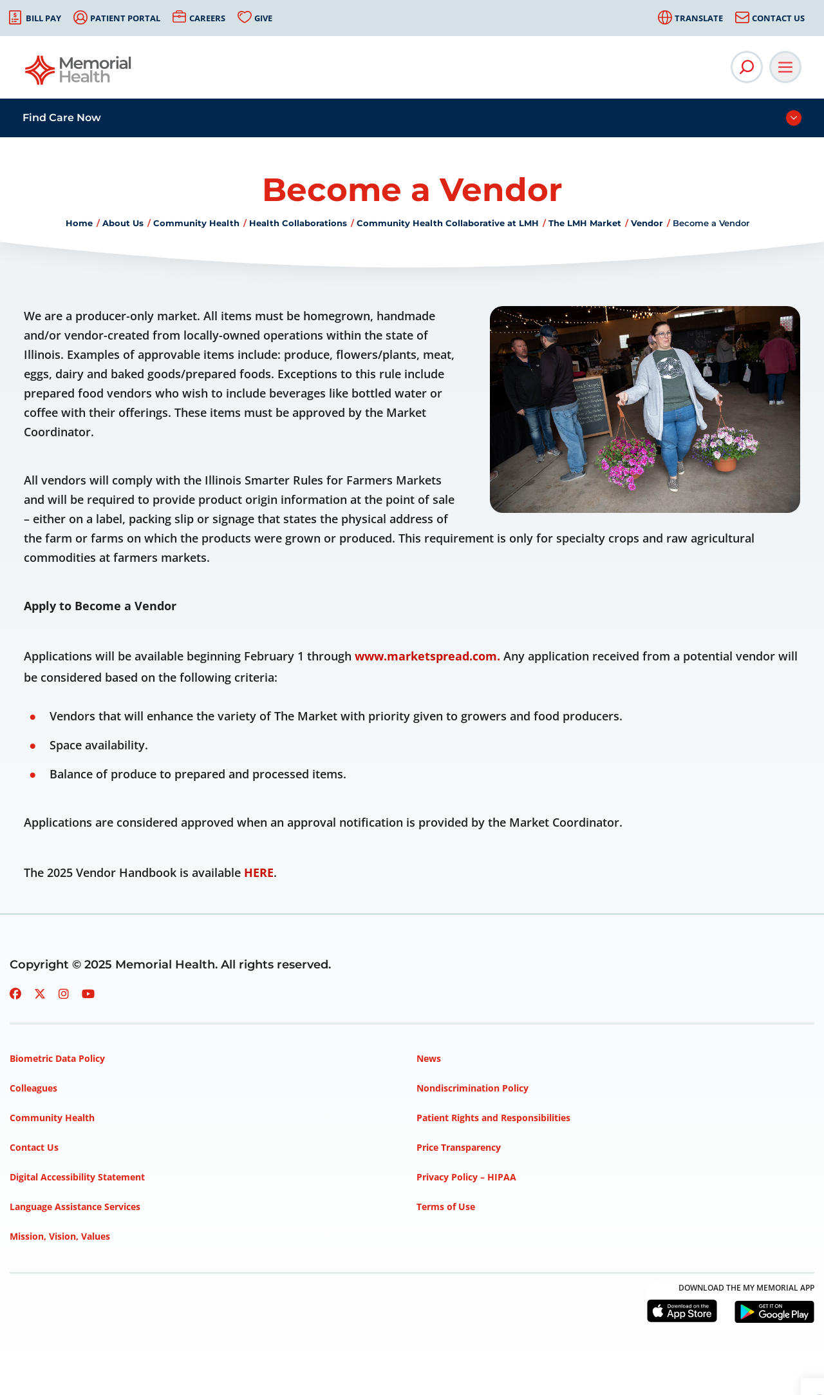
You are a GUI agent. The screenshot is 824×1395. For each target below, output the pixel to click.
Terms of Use (446, 1206)
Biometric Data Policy (57, 1058)
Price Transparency (459, 1147)
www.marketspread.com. (427, 656)
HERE (259, 872)
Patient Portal (125, 18)
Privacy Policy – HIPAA (466, 1177)
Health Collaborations (298, 223)
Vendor (647, 223)
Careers (207, 18)
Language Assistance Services (75, 1206)
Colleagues (33, 1088)
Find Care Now (62, 117)
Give (263, 18)
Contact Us (778, 18)
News (429, 1058)
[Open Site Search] (747, 67)
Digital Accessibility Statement (77, 1177)
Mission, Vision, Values (60, 1236)
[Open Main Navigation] (785, 67)
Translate (699, 18)
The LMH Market (584, 223)
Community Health (196, 223)
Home (79, 223)
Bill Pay (43, 18)
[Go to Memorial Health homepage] (79, 74)
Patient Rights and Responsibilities (493, 1117)
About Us (123, 223)
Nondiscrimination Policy (473, 1088)
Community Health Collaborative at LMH (448, 223)
